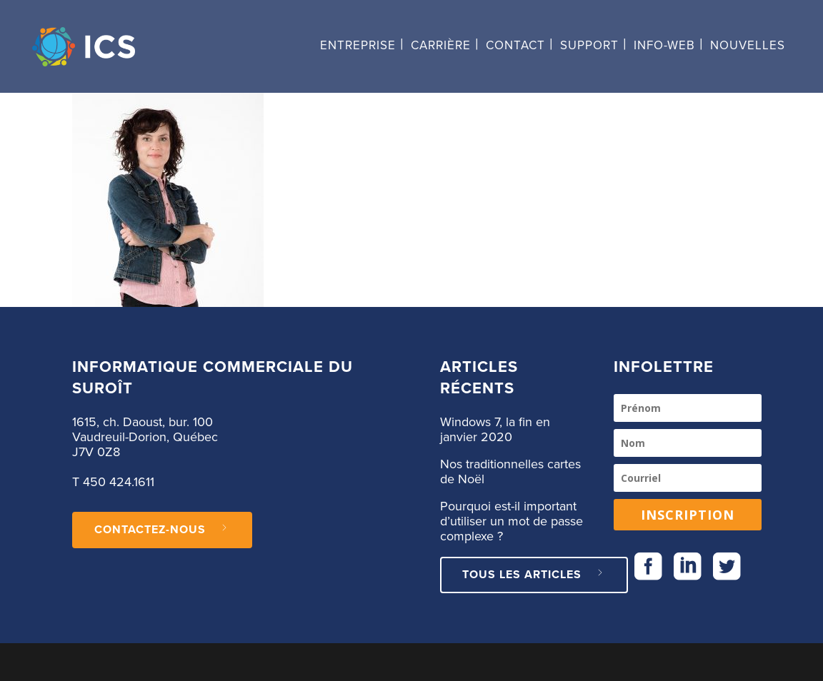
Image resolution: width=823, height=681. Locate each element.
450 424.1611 (118, 482)
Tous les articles (534, 574)
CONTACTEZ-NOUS (162, 529)
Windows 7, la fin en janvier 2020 (495, 430)
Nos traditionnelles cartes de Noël (510, 472)
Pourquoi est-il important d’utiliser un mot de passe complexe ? (511, 521)
